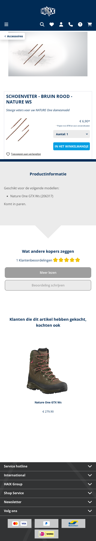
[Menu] (7, 24)
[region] (48, 378)
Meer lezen (48, 272)
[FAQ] (80, 24)
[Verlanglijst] (51, 24)
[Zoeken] (42, 24)
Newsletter (12, 502)
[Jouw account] (61, 24)
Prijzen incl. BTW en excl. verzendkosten (73, 125)
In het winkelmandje (71, 146)
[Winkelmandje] (88, 24)
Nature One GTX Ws (48, 402)
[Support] (70, 24)
